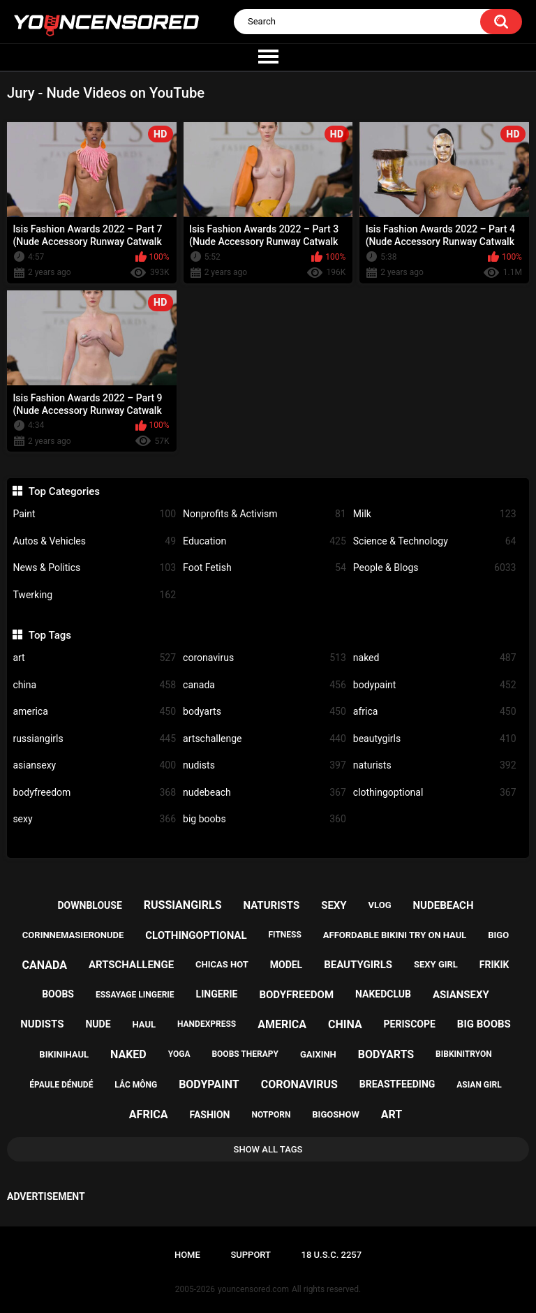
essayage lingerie (135, 995)
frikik (494, 964)
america (94, 712)
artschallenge (264, 739)
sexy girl (436, 964)
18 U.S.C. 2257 (332, 1254)
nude (97, 1024)
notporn (270, 1115)
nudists (264, 765)
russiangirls (94, 739)
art (94, 658)
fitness (285, 935)
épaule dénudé (61, 1085)
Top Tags (50, 635)
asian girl (478, 1085)
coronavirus (264, 658)
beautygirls (434, 739)
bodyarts (264, 712)
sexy (94, 819)
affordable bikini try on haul (395, 935)
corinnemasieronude (73, 935)
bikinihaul (64, 1054)
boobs (58, 994)
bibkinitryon (464, 1054)
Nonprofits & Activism (264, 514)
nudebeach (264, 793)
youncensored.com (253, 1289)
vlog (380, 905)
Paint (94, 514)
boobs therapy (244, 1054)
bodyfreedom (94, 793)
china (94, 685)
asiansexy (94, 765)
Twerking (94, 595)
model (286, 964)
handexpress (206, 1024)
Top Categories (64, 491)
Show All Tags (268, 1149)
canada (264, 685)
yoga (179, 1054)
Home (187, 1254)
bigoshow (335, 1114)
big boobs (264, 819)
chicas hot (221, 964)
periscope (410, 1024)
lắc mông (135, 1085)
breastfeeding (397, 1084)
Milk (434, 514)
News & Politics (94, 568)
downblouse (90, 905)
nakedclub (383, 994)
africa (434, 712)
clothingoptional (434, 793)
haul (144, 1024)
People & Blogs (434, 568)
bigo (498, 935)
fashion (210, 1114)
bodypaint (434, 685)
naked (434, 658)
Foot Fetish (264, 568)
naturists (434, 765)
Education (264, 541)
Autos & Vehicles (94, 541)
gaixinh (318, 1054)
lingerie (217, 994)
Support (250, 1254)
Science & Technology (434, 541)
